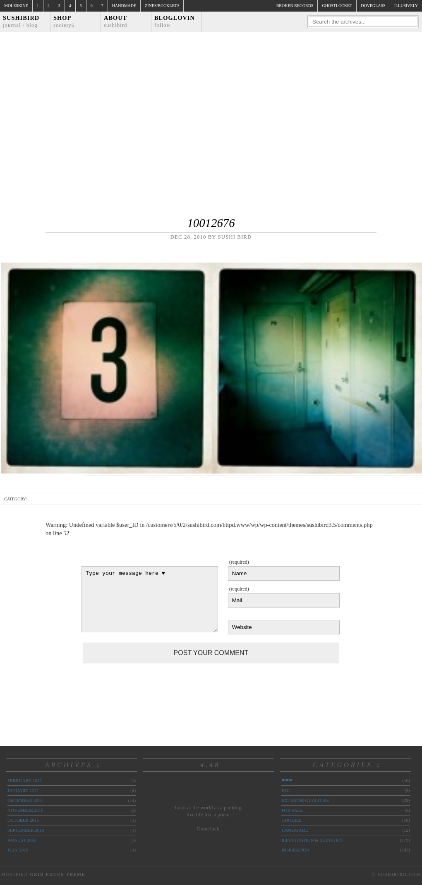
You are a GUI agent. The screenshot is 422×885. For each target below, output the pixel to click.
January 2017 (22, 790)
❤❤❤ (287, 780)
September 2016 (25, 830)
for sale (292, 810)
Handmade (124, 5)
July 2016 (17, 849)
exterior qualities (305, 800)
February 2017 (24, 780)
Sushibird (21, 21)
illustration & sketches (312, 839)
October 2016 (23, 820)
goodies (291, 820)
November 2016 (25, 810)
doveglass (373, 5)
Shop (63, 21)
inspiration (295, 849)
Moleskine (16, 5)
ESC (285, 790)
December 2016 (25, 800)
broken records (295, 5)
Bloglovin (174, 21)
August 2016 (21, 839)
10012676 (211, 223)
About (115, 21)
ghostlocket (337, 5)
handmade (294, 830)
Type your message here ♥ (150, 599)
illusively (406, 5)
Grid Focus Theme (57, 874)
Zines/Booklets (162, 5)
